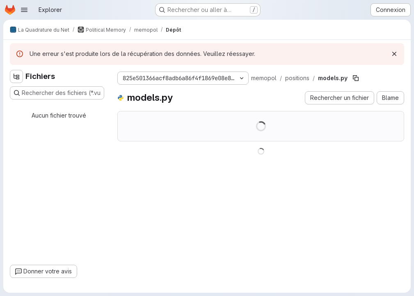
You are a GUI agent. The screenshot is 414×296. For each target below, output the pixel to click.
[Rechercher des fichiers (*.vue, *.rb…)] (57, 92)
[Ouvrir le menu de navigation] (24, 9)
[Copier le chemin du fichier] (355, 78)
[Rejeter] (394, 54)
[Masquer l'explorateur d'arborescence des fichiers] (16, 76)
